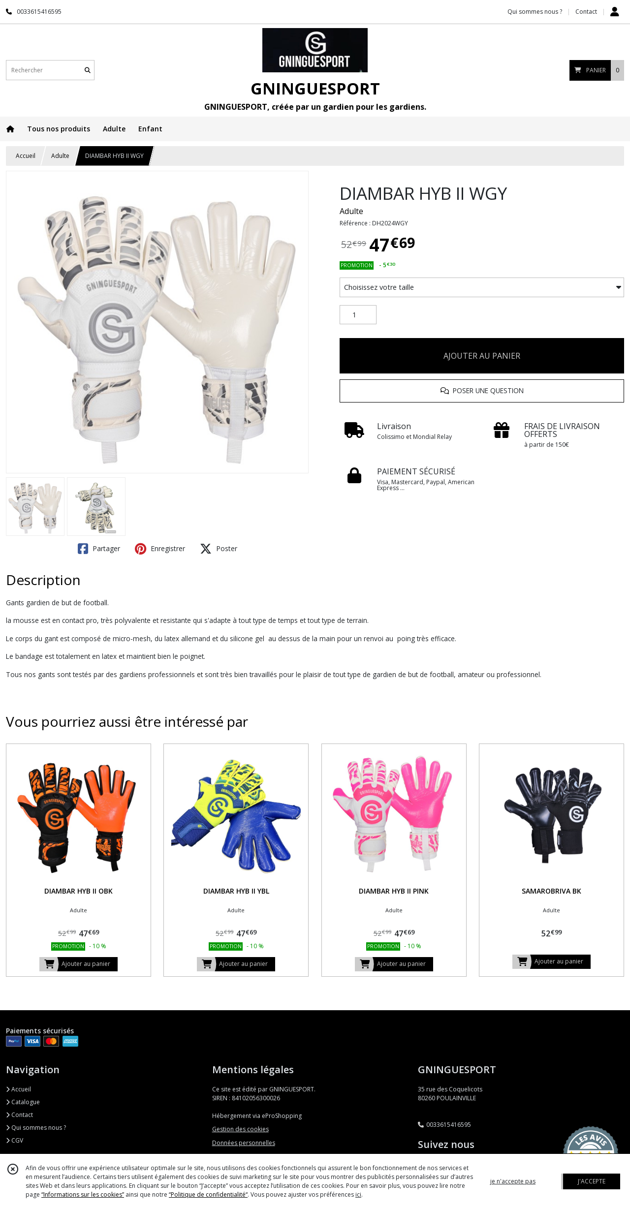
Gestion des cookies (240, 1129)
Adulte (60, 156)
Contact (586, 11)
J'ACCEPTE (591, 1181)
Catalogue (23, 1102)
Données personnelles (243, 1143)
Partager (99, 549)
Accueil (25, 156)
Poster (218, 549)
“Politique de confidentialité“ (208, 1194)
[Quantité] (358, 315)
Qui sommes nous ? (36, 1127)
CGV (14, 1140)
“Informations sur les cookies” (82, 1194)
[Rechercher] (87, 70)
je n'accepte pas (513, 1181)
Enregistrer (160, 549)
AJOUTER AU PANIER (481, 355)
